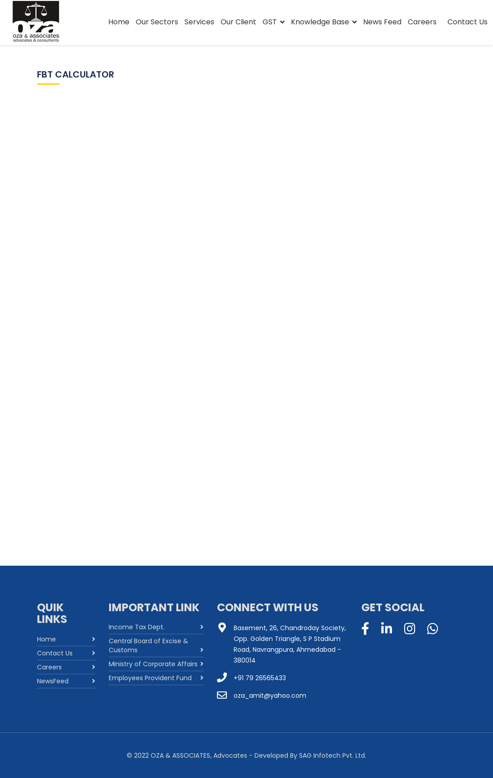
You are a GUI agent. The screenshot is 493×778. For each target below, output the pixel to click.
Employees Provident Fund (150, 677)
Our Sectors (157, 22)
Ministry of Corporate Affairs (153, 663)
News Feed (382, 22)
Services (199, 22)
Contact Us (467, 22)
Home (118, 22)
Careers (422, 22)
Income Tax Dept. (137, 627)
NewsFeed (53, 681)
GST (270, 22)
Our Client (238, 22)
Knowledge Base (320, 22)
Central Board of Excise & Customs (148, 645)
